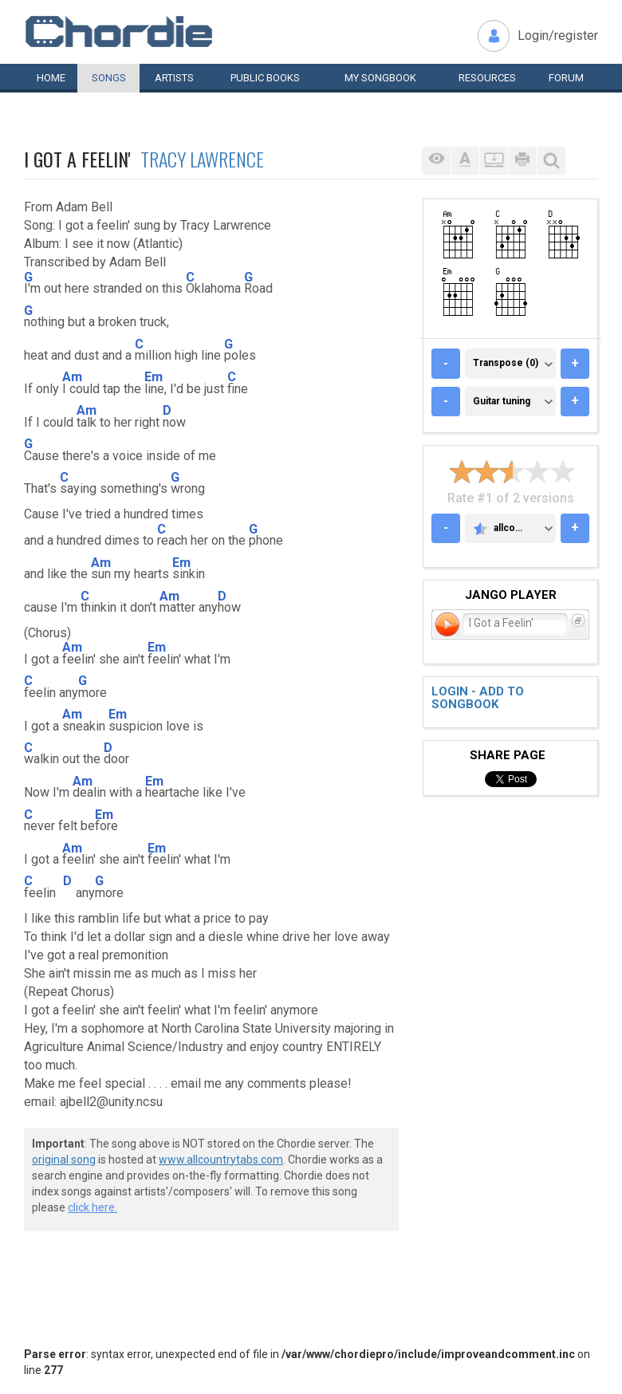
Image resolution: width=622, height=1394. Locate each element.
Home (51, 78)
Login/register (558, 35)
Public (265, 78)
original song (64, 1159)
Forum (566, 78)
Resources (487, 78)
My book (380, 78)
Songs (109, 78)
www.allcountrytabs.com (221, 1159)
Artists (174, 78)
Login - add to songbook (477, 698)
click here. (92, 1207)
